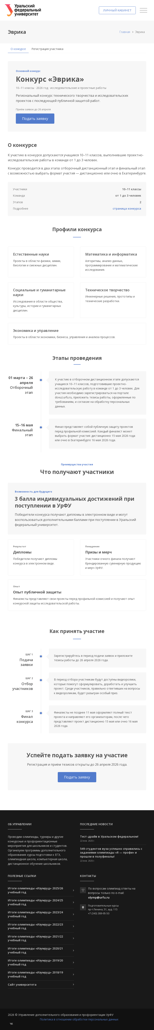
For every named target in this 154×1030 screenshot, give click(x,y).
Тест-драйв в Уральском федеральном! (109, 836)
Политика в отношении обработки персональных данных (79, 1019)
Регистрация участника (47, 49)
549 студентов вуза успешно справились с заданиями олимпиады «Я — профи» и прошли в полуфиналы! (111, 852)
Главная (125, 32)
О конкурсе (18, 49)
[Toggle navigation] (143, 10)
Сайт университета (22, 984)
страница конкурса (127, 208)
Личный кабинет (117, 10)
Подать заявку (35, 118)
